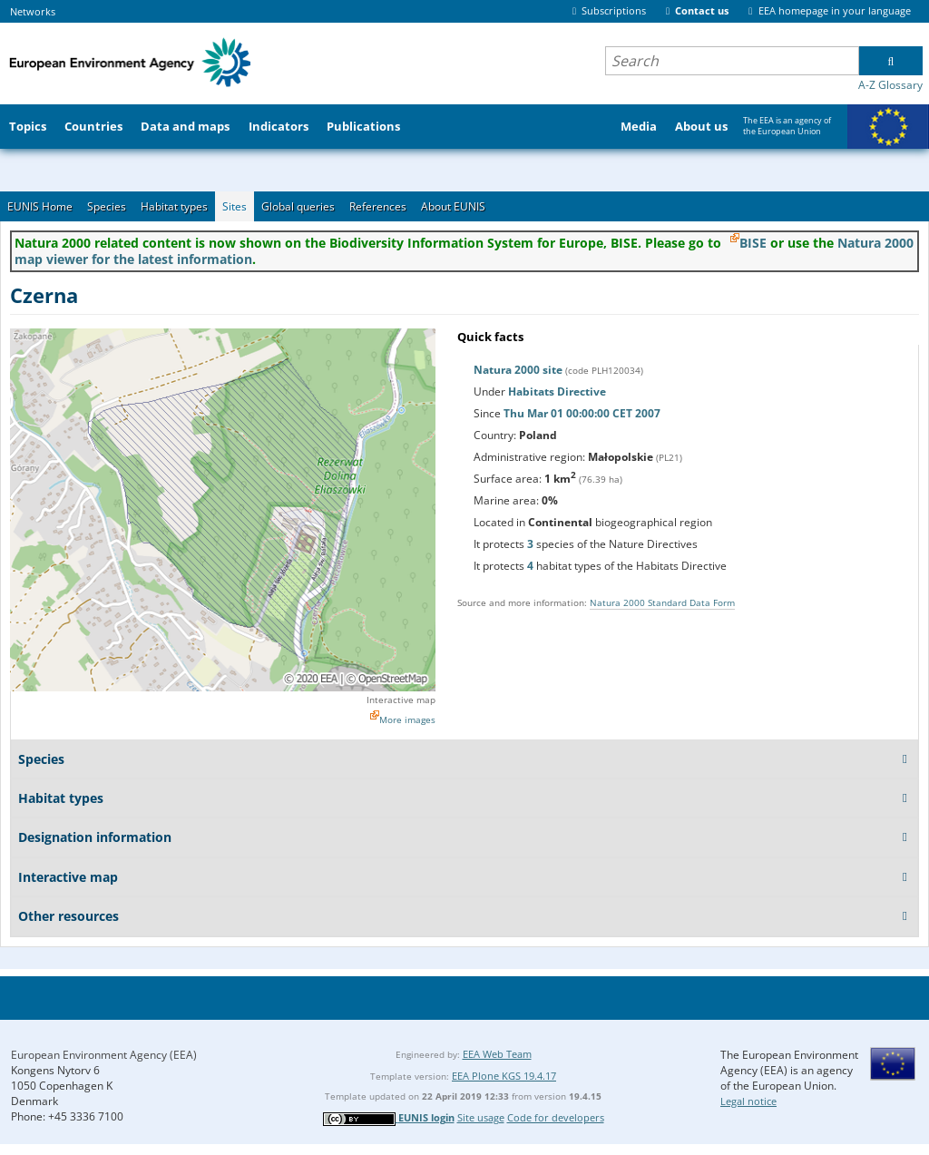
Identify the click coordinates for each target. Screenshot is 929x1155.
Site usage (480, 1117)
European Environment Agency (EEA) (104, 1054)
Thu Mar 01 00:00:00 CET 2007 (582, 413)
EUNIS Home (40, 206)
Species (106, 206)
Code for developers (555, 1117)
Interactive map (401, 699)
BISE (753, 242)
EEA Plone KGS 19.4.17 (504, 1075)
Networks (32, 11)
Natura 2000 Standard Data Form (662, 602)
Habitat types (174, 206)
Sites (234, 206)
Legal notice (748, 1101)
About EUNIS (453, 206)
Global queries (298, 206)
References (377, 206)
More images (407, 719)
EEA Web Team (497, 1054)
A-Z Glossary (890, 85)
